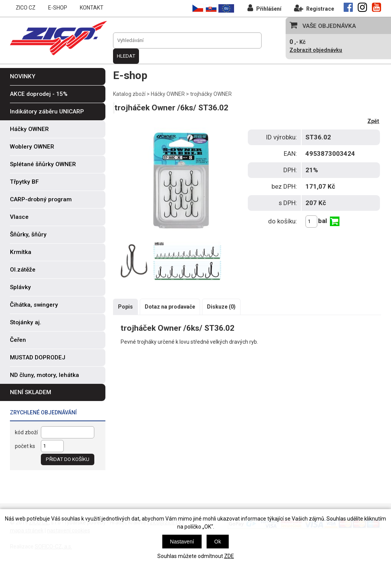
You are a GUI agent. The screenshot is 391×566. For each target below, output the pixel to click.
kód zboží (26, 432)
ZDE (229, 556)
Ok (217, 542)
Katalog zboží (129, 94)
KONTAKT (91, 8)
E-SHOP (57, 8)
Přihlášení (264, 8)
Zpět (373, 121)
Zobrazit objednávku (315, 50)
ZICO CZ (26, 8)
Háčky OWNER (168, 94)
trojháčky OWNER (211, 94)
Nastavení (182, 542)
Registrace (314, 8)
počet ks (25, 446)
